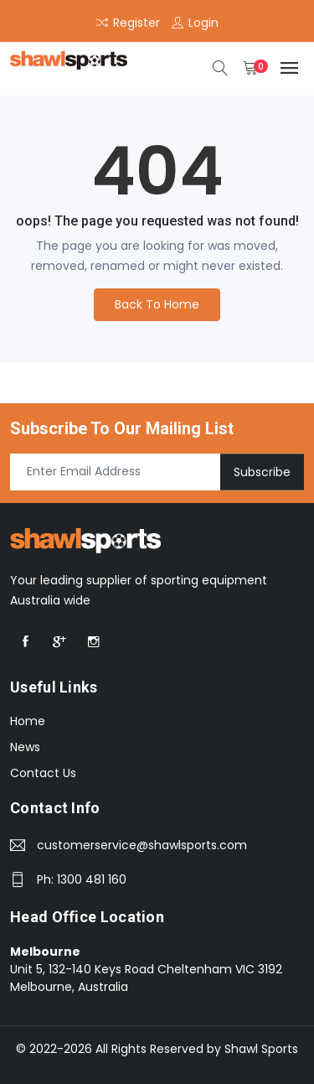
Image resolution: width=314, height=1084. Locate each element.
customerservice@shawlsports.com (142, 845)
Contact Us (43, 773)
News (25, 747)
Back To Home (157, 304)
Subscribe (262, 471)
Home (27, 721)
